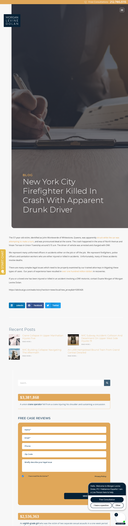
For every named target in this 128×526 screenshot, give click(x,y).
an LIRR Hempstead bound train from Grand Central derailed (94, 351)
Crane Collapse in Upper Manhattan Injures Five (42, 337)
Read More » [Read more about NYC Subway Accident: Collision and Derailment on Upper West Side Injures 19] (85, 344)
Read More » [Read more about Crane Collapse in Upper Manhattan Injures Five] (27, 341)
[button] (122, 10)
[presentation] (41, 486)
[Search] (107, 383)
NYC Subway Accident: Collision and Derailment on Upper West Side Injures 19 (101, 338)
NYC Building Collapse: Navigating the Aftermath (41, 351)
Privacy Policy (100, 476)
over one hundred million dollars (77, 271)
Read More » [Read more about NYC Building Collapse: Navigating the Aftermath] (27, 356)
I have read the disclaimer (38, 476)
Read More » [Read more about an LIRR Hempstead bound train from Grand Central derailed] (72, 356)
